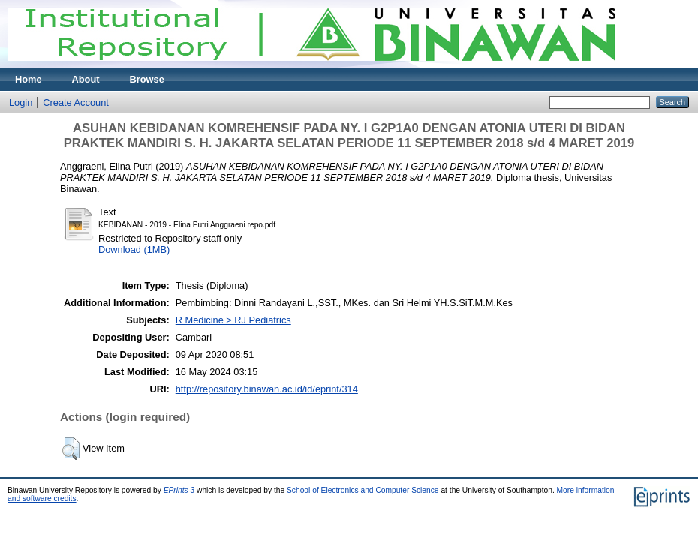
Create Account (76, 102)
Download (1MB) (134, 249)
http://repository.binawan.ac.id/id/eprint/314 (267, 389)
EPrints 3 (179, 490)
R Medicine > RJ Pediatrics (233, 320)
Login (20, 102)
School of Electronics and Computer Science (363, 490)
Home (28, 79)
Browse (147, 79)
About (86, 79)
